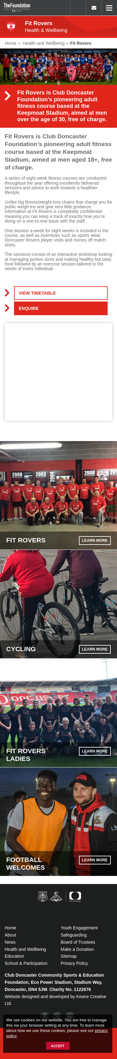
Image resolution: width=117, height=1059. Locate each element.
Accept (57, 1046)
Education (14, 956)
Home (10, 927)
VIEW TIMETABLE (37, 293)
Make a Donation (77, 949)
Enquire (29, 308)
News (10, 942)
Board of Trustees (78, 942)
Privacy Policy (74, 963)
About (10, 934)
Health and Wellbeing (25, 949)
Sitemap (69, 956)
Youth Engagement (79, 927)
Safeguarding (74, 934)
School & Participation (26, 963)
